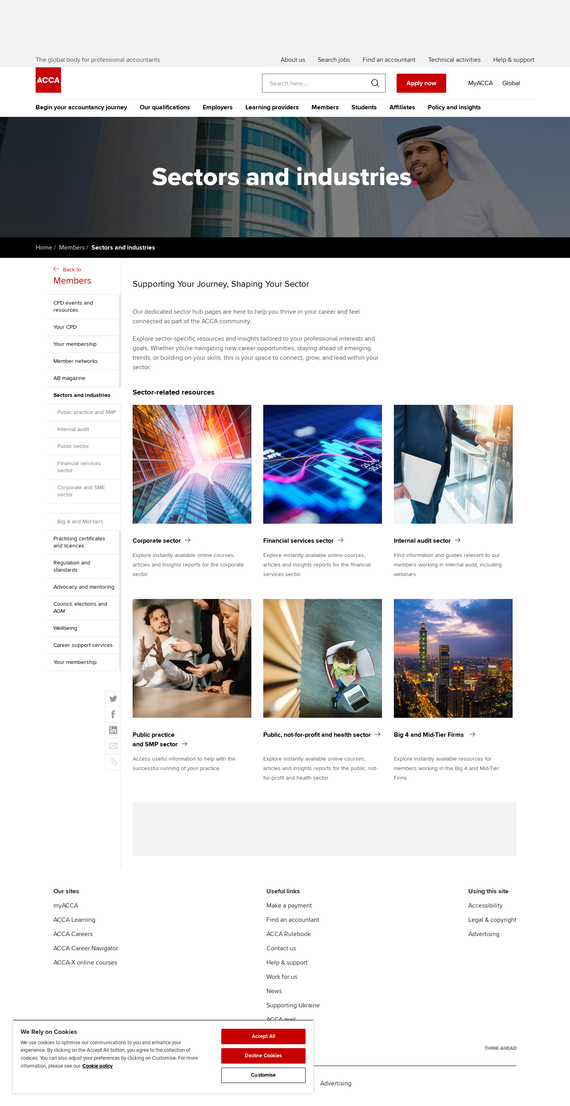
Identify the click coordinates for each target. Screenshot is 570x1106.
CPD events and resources (73, 309)
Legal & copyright (492, 925)
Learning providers (272, 110)
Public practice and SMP (86, 415)
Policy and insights (454, 110)
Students (364, 110)
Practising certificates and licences (79, 545)
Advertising (484, 939)
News (274, 996)
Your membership (75, 346)
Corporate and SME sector (81, 494)
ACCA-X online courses (85, 968)
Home (44, 250)
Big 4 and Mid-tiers (80, 524)
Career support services (83, 648)
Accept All (263, 1036)
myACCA (65, 911)
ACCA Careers (73, 939)
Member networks (75, 363)
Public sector (73, 449)
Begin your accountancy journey (81, 110)
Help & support (287, 968)
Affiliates (402, 110)
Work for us (281, 982)
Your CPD (65, 329)
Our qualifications (165, 110)
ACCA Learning (74, 925)
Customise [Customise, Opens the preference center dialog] (263, 1075)
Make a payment (289, 911)
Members (325, 110)
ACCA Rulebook (288, 939)
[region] (163, 1056)
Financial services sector (79, 470)
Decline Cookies (263, 1056)
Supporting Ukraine (293, 1010)
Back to (85, 279)
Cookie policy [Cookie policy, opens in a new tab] (97, 1066)
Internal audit (73, 432)
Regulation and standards (71, 569)
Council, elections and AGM (80, 610)
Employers (218, 110)
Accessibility (485, 911)
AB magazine (69, 381)
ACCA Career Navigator (85, 953)
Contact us (281, 953)
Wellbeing (65, 630)
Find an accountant (292, 925)
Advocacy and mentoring (83, 589)
